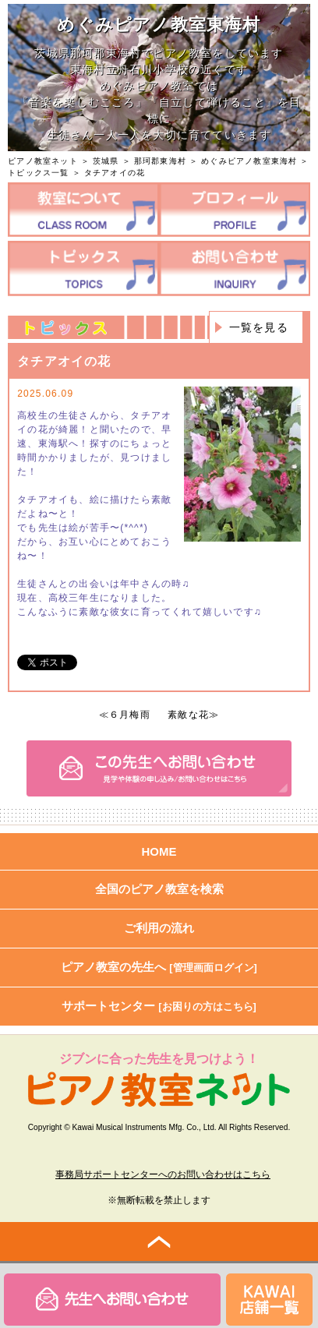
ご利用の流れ (159, 927)
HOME (159, 851)
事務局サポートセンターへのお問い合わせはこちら (162, 1174)
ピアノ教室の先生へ (159, 966)
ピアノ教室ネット (43, 161)
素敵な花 (188, 714)
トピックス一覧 (38, 172)
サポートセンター (159, 1005)
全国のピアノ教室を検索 (159, 888)
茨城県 (106, 161)
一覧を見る (258, 327)
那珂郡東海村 (160, 161)
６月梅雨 (129, 714)
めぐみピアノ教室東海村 (249, 161)
